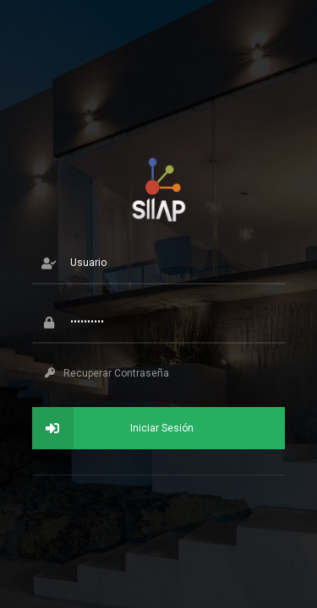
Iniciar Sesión (112, 428)
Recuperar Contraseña (107, 373)
